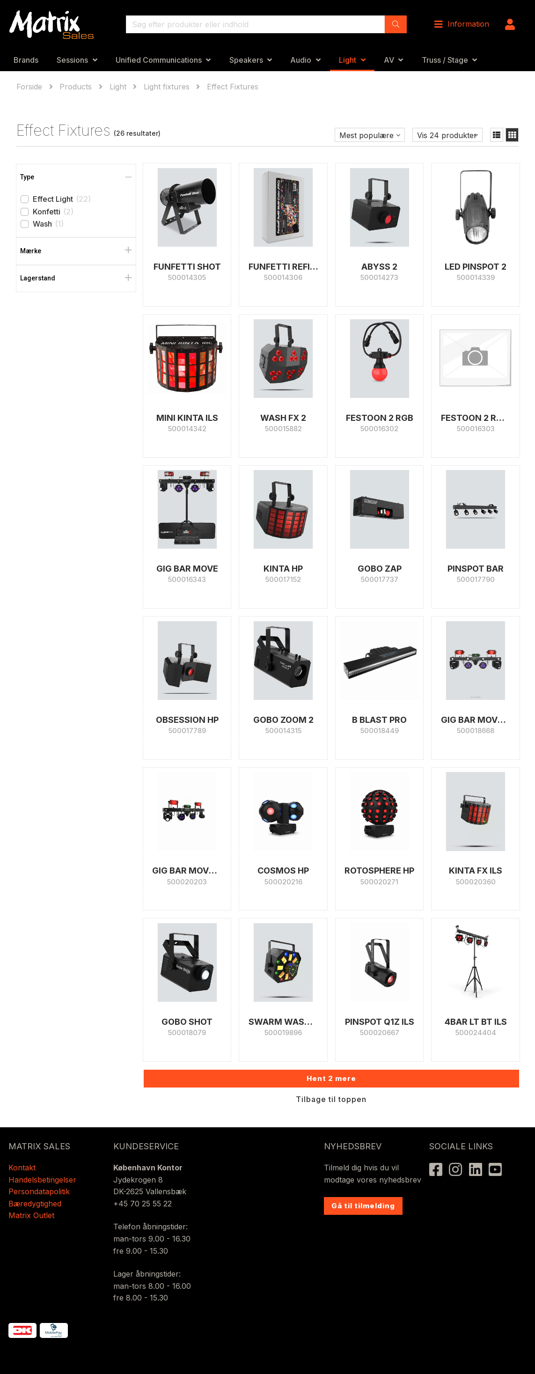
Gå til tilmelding (363, 1205)
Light (347, 60)
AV (389, 60)
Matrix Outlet (31, 1215)
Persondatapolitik (40, 1191)
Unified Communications (159, 60)
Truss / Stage (445, 60)
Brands (26, 60)
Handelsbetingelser (42, 1179)
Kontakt (22, 1167)
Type (27, 177)
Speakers (246, 60)
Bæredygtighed (34, 1203)
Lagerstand (37, 278)
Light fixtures (167, 86)
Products (75, 86)
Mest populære (366, 135)
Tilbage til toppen (331, 1099)
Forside (30, 86)
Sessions (72, 60)
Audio (300, 60)
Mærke (30, 251)
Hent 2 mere (331, 1078)
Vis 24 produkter (447, 135)
